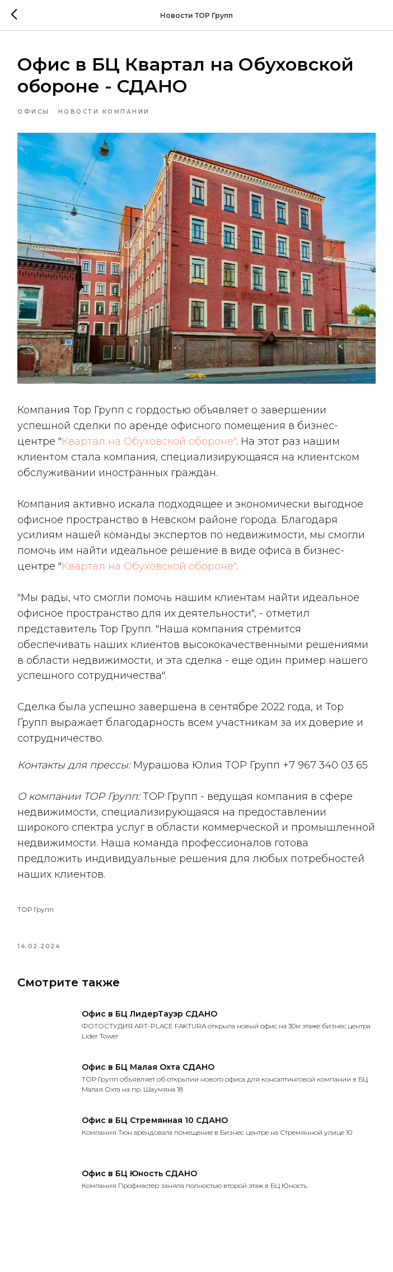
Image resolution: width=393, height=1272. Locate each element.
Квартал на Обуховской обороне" (149, 441)
